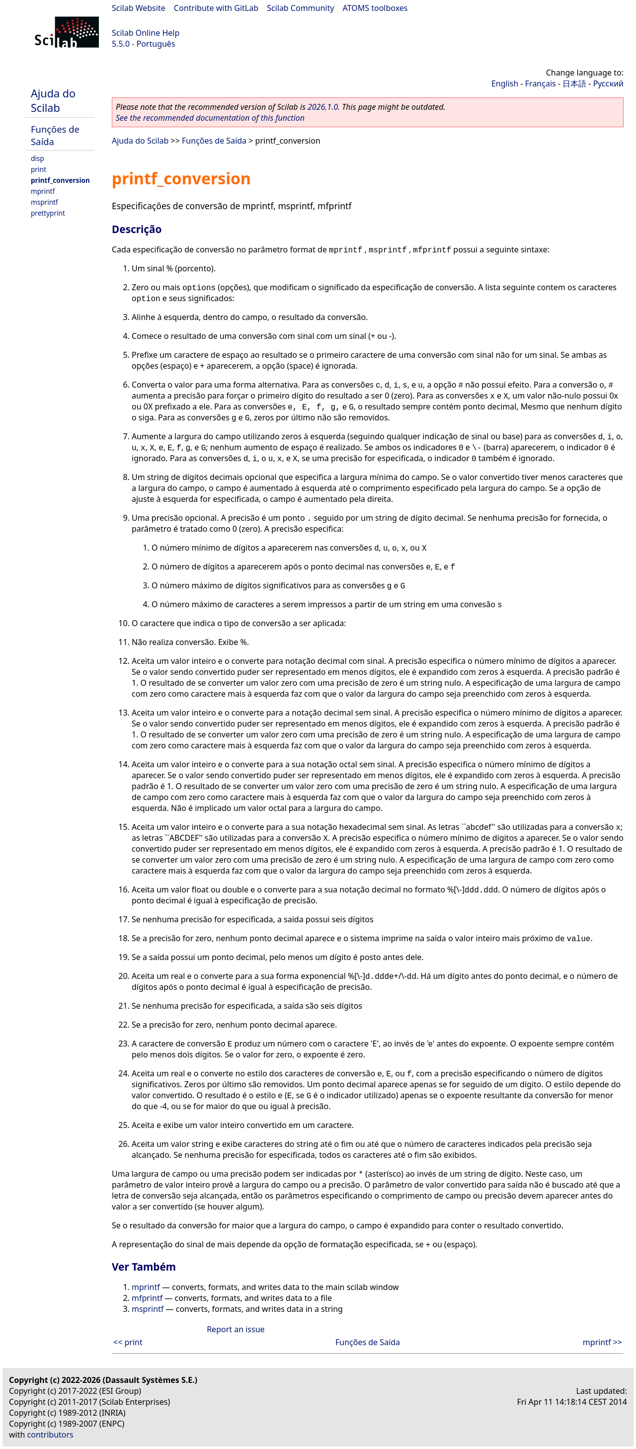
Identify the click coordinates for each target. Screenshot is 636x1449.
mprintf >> (602, 1342)
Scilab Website (138, 7)
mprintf (43, 191)
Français (540, 83)
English (504, 83)
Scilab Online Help (145, 32)
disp (37, 158)
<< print (128, 1342)
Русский (608, 83)
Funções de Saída (214, 140)
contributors (50, 1434)
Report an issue (235, 1329)
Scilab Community (300, 7)
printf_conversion (60, 180)
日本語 (574, 83)
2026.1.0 (323, 106)
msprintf (44, 202)
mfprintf (147, 1297)
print (38, 169)
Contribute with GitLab (216, 7)
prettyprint (48, 213)
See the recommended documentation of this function (210, 117)
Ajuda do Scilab (53, 100)
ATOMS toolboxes (375, 7)
